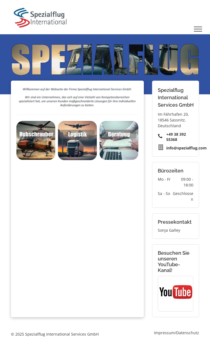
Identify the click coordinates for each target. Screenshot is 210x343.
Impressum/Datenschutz (176, 332)
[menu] (198, 29)
